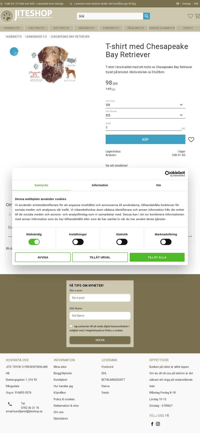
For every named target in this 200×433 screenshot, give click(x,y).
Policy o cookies (114, 330)
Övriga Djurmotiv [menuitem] (162, 28)
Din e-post (76, 290)
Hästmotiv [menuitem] (37, 28)
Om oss (58, 412)
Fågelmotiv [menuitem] (136, 28)
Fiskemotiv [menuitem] (111, 28)
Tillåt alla (157, 257)
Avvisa (43, 257)
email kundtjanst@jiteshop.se (24, 411)
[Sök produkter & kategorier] (110, 16)
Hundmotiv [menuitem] (12, 28)
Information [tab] (100, 185)
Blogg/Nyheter (63, 373)
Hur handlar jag (63, 386)
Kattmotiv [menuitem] (61, 28)
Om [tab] (158, 185)
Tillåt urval (100, 257)
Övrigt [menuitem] (188, 28)
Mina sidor (60, 367)
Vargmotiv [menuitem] (86, 28)
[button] (190, 16)
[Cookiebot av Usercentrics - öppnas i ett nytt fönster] (168, 174)
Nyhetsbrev (61, 418)
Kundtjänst (60, 379)
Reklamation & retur (66, 405)
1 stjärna (10, 214)
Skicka (100, 340)
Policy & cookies (64, 399)
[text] (150, 83)
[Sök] (146, 16)
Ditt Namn (76, 308)
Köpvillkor (60, 392)
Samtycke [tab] (41, 185)
